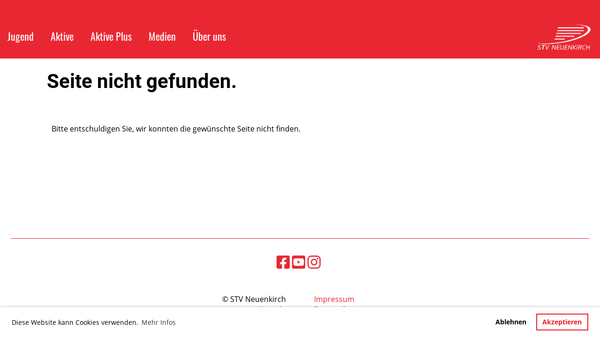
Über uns (209, 36)
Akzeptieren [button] (562, 321)
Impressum (334, 299)
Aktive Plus (111, 36)
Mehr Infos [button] (159, 322)
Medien (162, 36)
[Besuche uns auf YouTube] (298, 262)
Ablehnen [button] (510, 321)
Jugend (21, 36)
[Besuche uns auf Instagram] (314, 262)
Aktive (62, 36)
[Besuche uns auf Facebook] (283, 262)
